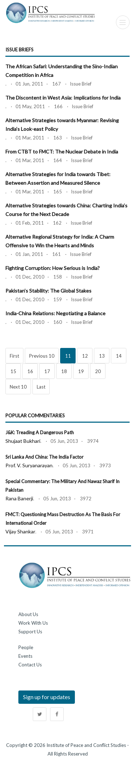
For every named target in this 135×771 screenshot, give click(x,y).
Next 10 (18, 387)
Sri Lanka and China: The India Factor (44, 457)
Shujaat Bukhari (22, 441)
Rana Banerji (19, 498)
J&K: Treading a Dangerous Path (39, 432)
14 (119, 356)
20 (98, 371)
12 (85, 356)
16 (30, 371)
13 (102, 356)
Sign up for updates (46, 696)
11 (68, 356)
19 (81, 371)
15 (13, 371)
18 (64, 371)
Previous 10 (41, 356)
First (14, 356)
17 (47, 371)
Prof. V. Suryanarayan (29, 465)
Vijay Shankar (20, 531)
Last (41, 387)
